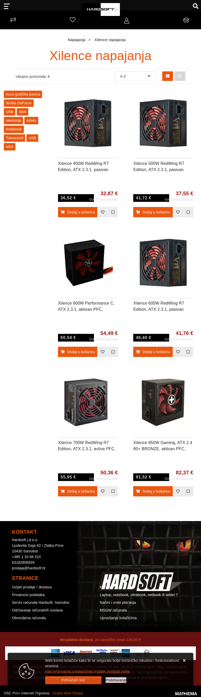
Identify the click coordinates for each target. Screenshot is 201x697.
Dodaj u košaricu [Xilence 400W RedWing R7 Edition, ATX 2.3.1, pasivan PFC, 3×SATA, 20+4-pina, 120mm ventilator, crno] (78, 212)
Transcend (14, 138)
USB (9, 112)
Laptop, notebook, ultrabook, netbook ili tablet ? (139, 595)
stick (22, 112)
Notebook (14, 129)
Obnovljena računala (29, 618)
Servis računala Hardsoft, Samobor (41, 602)
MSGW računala (113, 610)
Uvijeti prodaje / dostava (32, 587)
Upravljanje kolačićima (118, 618)
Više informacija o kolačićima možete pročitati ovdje (87, 671)
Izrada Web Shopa (67, 693)
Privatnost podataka (28, 595)
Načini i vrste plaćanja (118, 602)
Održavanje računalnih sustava (37, 610)
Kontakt (106, 587)
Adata (31, 120)
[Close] (73, 680)
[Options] (116, 680)
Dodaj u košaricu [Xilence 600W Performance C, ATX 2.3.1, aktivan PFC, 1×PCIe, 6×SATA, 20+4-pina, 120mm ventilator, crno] (78, 352)
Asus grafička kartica (23, 94)
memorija (13, 120)
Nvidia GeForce (19, 103)
